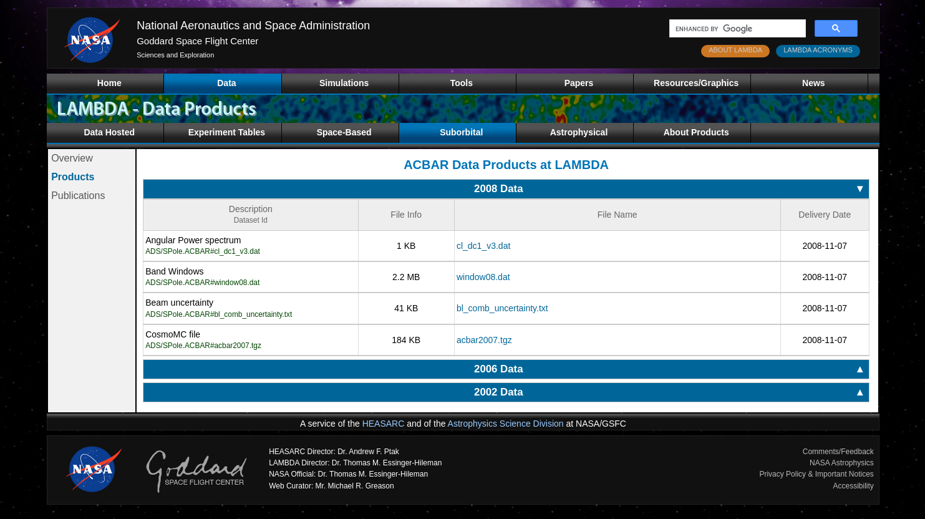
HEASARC (383, 424)
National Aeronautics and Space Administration (253, 25)
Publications (78, 195)
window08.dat (483, 277)
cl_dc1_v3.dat (483, 246)
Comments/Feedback (838, 451)
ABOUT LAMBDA (735, 50)
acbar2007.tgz (484, 340)
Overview (72, 158)
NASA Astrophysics (842, 462)
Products (72, 177)
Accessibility (853, 486)
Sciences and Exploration (175, 55)
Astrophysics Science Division (506, 424)
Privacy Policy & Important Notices (816, 474)
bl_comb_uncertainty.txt (502, 308)
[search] (736, 28)
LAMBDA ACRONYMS (818, 50)
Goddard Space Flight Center (197, 41)
